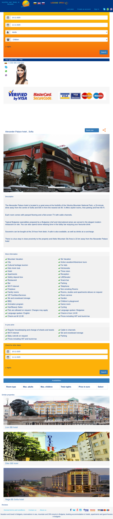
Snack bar (65, 280)
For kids (64, 265)
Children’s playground (70, 301)
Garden (64, 298)
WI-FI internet (13, 333)
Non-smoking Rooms (69, 289)
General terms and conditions (14, 510)
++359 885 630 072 (15, 63)
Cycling (64, 307)
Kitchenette (65, 268)
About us (43, 510)
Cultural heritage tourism (18, 265)
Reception (65, 274)
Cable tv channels (68, 330)
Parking (64, 283)
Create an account (83, 9)
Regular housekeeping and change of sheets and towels (31, 330)
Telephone (65, 286)
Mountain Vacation (15, 259)
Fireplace (11, 289)
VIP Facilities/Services (17, 295)
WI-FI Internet (13, 286)
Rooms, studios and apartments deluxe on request (81, 292)
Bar (9, 283)
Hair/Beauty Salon (15, 307)
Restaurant (12, 280)
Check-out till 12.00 (16, 316)
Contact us (32, 510)
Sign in (96, 9)
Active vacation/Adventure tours (74, 262)
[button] (11, 163)
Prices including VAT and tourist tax (75, 316)
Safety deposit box (15, 277)
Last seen (70, 9)
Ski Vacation (66, 259)
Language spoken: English (19, 313)
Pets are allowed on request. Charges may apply (28, 310)
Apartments (12, 274)
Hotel (10, 271)
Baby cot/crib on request (18, 336)
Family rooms (13, 292)
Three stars (65, 271)
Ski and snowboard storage (19, 298)
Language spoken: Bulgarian (72, 310)
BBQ (10, 301)
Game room (65, 304)
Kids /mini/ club (14, 268)
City (9, 262)
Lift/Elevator (65, 277)
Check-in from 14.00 (69, 313)
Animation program (15, 304)
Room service (66, 295)
